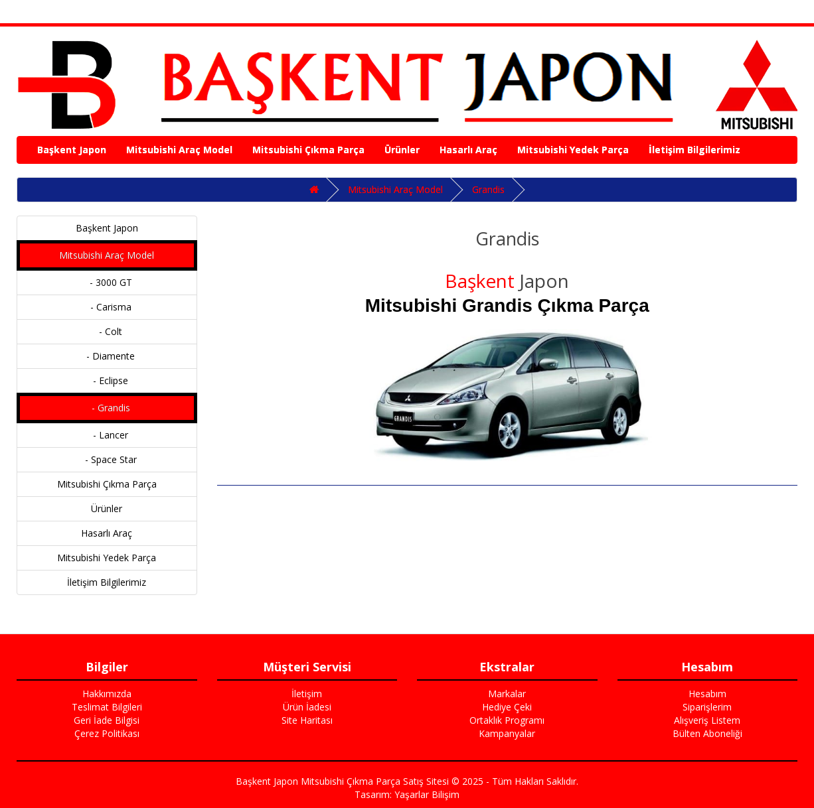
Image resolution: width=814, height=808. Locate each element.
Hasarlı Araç (468, 149)
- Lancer (106, 435)
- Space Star (107, 459)
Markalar (507, 693)
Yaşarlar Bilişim (426, 794)
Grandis (488, 189)
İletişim (306, 693)
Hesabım (707, 693)
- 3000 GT (107, 282)
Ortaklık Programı (506, 720)
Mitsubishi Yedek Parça (573, 149)
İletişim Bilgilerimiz (694, 149)
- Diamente (106, 356)
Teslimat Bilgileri (107, 707)
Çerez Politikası (106, 733)
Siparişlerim (707, 707)
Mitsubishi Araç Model (179, 149)
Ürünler (402, 149)
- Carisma (106, 307)
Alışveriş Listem (707, 720)
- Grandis (107, 407)
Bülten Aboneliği (707, 733)
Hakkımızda (106, 693)
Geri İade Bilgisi (106, 720)
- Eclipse (106, 380)
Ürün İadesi (307, 707)
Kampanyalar (507, 733)
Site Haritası (307, 720)
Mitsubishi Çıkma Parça (308, 149)
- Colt (106, 331)
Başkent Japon (71, 149)
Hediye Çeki (507, 707)
